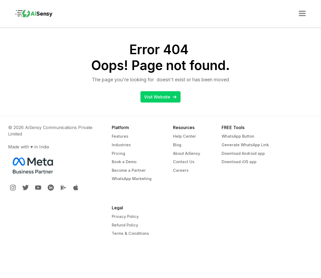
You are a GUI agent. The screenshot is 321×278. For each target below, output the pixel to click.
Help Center (184, 136)
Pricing (118, 153)
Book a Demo (124, 161)
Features (120, 136)
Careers (181, 170)
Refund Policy (125, 225)
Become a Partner (129, 170)
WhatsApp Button (238, 136)
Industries (121, 144)
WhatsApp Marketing (132, 178)
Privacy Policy (125, 216)
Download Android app (243, 153)
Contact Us (183, 161)
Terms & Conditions (130, 233)
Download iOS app (239, 161)
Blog (177, 144)
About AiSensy (186, 153)
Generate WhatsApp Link (245, 144)
